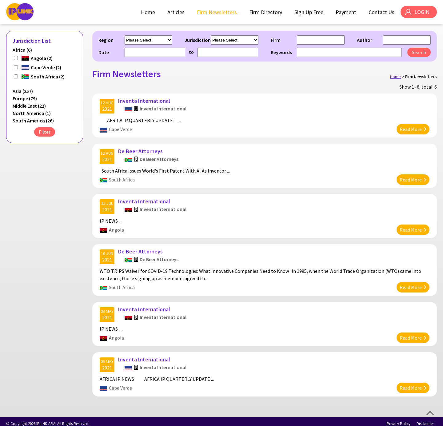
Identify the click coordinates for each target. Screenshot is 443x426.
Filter (44, 132)
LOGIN (421, 12)
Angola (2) (42, 58)
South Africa (122, 178)
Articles (175, 12)
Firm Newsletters (217, 12)
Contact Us (381, 12)
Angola (116, 228)
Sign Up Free (308, 12)
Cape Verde (120, 128)
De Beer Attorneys (140, 149)
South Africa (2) (48, 77)
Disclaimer (425, 419)
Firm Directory (265, 12)
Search (419, 52)
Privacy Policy (398, 419)
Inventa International (144, 100)
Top (430, 413)
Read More (410, 128)
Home (148, 12)
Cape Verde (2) (46, 67)
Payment (345, 12)
